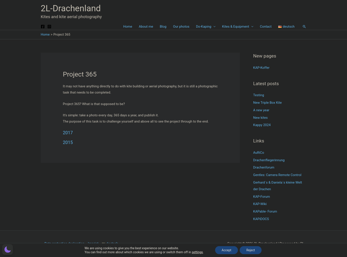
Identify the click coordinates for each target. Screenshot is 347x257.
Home (127, 27)
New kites (260, 118)
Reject (250, 250)
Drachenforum (263, 167)
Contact (266, 27)
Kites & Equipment (235, 27)
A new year (261, 110)
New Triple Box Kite (267, 103)
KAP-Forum (261, 197)
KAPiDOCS (261, 219)
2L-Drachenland (71, 8)
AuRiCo (258, 153)
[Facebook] (43, 27)
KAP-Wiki (260, 204)
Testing (258, 95)
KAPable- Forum (265, 211)
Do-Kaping (203, 27)
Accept (226, 250)
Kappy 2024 (262, 125)
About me (146, 27)
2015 (68, 142)
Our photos (181, 27)
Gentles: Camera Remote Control (277, 175)
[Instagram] (49, 27)
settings (197, 252)
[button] (304, 27)
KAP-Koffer (261, 68)
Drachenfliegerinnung (269, 160)
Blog (163, 27)
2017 (68, 132)
